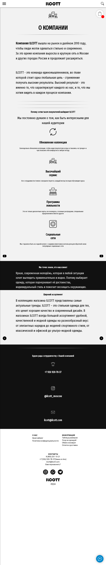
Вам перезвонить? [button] (53, 464)
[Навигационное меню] (4, 3)
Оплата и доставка (70, 445)
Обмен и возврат (69, 443)
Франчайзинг (37, 438)
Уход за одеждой (69, 440)
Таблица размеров (70, 438)
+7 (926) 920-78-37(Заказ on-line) (53, 459)
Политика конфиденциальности (45, 441)
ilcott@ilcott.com (53, 462)
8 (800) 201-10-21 (53, 457)
